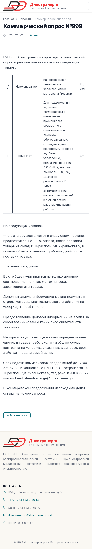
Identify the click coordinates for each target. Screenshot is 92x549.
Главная (8, 19)
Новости (25, 19)
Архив (34, 35)
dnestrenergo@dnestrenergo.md (30, 515)
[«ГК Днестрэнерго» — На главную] (35, 6)
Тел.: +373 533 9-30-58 (24, 499)
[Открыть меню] (85, 6)
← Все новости (17, 415)
